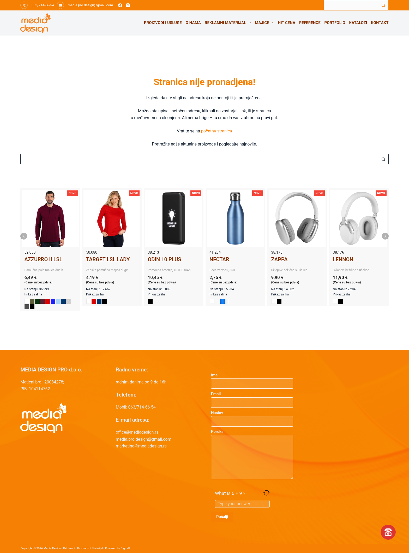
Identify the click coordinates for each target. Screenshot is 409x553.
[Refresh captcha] (266, 493)
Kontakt (379, 22)
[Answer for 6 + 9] (242, 504)
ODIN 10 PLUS (164, 259)
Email (252, 398)
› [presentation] (385, 236)
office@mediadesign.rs (137, 432)
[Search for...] (350, 5)
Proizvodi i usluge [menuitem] (163, 22)
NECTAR (219, 259)
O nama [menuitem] (193, 22)
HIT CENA (286, 22)
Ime (252, 379)
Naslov (252, 417)
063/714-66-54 (43, 5)
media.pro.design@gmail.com (90, 5)
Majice (265, 23)
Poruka (252, 454)
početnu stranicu (216, 131)
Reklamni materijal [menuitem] (229, 23)
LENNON (343, 259)
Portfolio (334, 22)
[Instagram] (128, 5)
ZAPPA (279, 259)
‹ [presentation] (24, 236)
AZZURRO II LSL (43, 259)
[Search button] (383, 5)
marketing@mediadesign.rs (141, 446)
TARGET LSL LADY (108, 259)
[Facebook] (120, 5)
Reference (310, 22)
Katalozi (358, 22)
